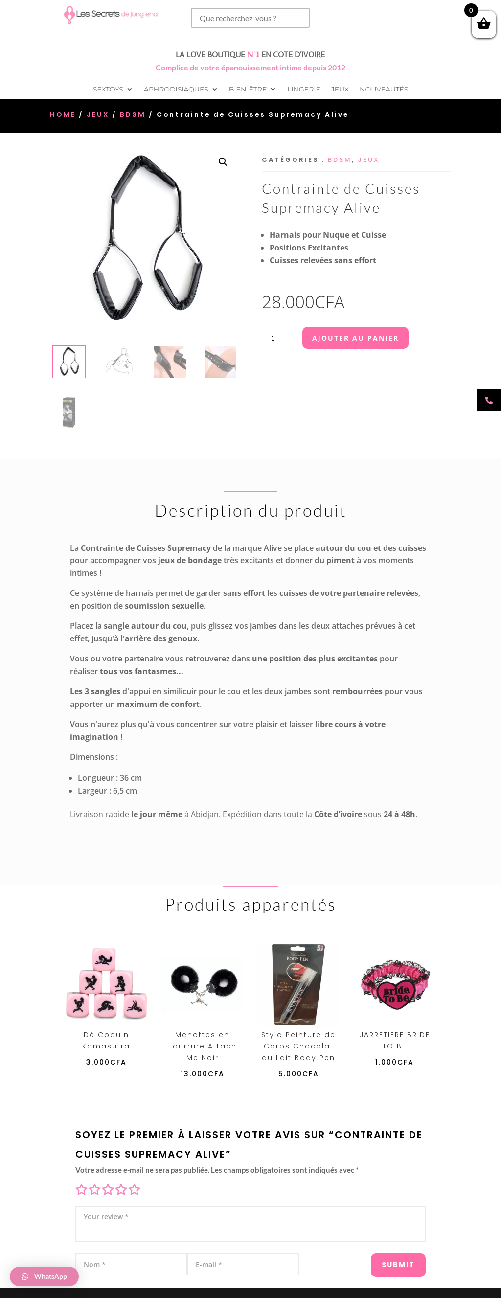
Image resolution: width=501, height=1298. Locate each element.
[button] (223, 162)
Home (63, 114)
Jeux (340, 89)
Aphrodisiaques (176, 89)
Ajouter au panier (355, 337)
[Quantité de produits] (276, 338)
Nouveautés (384, 89)
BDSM (133, 114)
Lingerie (303, 89)
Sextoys (108, 89)
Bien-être (248, 89)
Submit (386, 1259)
